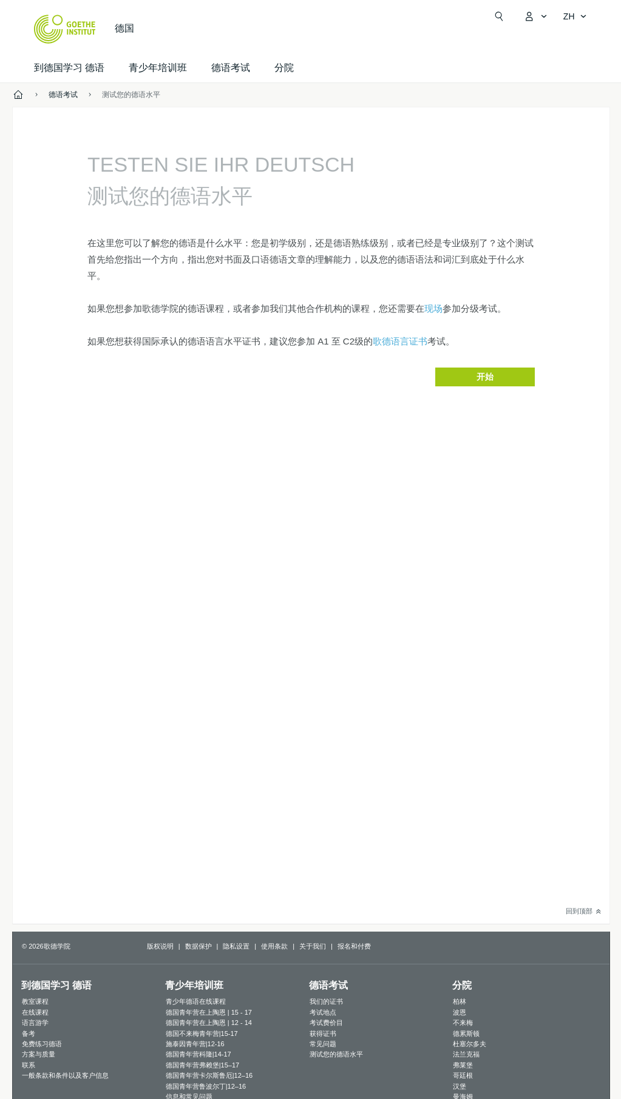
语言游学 (35, 1022)
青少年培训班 (158, 67)
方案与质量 (38, 1054)
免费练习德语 (42, 1043)
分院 (284, 67)
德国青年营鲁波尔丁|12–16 (206, 1086)
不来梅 (463, 1022)
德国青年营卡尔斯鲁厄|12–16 (209, 1075)
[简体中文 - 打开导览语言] (575, 16)
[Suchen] (499, 16)
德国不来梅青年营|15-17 (202, 1033)
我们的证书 (326, 1001)
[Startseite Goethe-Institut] (64, 29)
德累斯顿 (466, 1033)
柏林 (459, 1001)
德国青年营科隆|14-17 (198, 1054)
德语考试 (230, 67)
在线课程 (35, 1012)
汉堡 (459, 1086)
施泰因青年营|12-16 (195, 1043)
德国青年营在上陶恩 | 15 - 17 (209, 1012)
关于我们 (312, 946)
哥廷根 (463, 1075)
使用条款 (274, 946)
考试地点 (323, 1012)
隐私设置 (236, 946)
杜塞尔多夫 (469, 1043)
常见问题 (323, 1043)
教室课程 (35, 1001)
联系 (28, 1065)
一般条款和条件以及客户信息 (65, 1075)
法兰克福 (466, 1054)
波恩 (459, 1012)
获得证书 (323, 1033)
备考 (28, 1033)
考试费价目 (326, 1022)
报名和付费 (354, 946)
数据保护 (198, 946)
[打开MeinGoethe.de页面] (535, 16)
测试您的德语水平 (336, 1054)
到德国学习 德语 (69, 67)
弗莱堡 (463, 1065)
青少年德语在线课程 (196, 1001)
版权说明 (160, 946)
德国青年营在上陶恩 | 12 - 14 (209, 1022)
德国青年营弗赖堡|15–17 (202, 1065)
